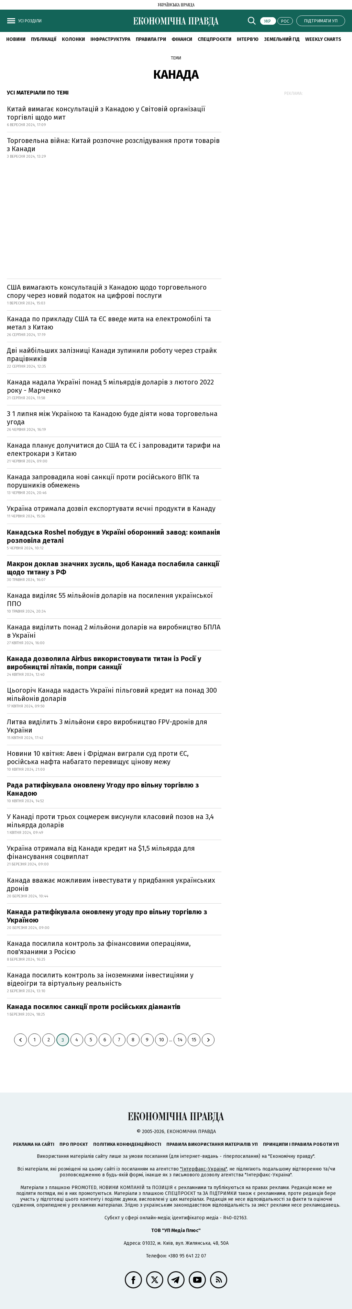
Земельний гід (282, 39)
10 (161, 1040)
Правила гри (151, 39)
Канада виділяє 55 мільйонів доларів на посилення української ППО (110, 599)
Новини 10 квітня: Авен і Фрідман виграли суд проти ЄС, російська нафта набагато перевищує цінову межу (98, 757)
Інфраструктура (110, 39)
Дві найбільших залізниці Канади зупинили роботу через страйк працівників (112, 354)
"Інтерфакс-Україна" (203, 1169)
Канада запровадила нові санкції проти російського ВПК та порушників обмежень (103, 481)
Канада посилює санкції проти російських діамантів (93, 1007)
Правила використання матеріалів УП (212, 1144)
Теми (176, 58)
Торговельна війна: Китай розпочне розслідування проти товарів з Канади (113, 144)
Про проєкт (73, 1144)
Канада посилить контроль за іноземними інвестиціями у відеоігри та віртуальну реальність (100, 979)
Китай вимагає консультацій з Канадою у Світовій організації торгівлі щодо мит (106, 113)
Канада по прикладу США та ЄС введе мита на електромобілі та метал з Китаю (109, 323)
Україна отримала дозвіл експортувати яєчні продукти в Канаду (111, 508)
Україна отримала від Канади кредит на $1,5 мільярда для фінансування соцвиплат (101, 852)
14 (180, 1040)
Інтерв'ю (247, 39)
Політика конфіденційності (127, 1144)
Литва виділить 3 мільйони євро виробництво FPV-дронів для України (107, 726)
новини (15, 39)
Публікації (43, 39)
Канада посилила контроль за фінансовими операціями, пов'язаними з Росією (99, 947)
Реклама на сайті (33, 1144)
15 (193, 1040)
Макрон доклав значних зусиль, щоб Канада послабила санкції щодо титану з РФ (113, 568)
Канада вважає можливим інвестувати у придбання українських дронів (111, 884)
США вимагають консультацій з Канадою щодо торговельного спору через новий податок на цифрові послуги (107, 291)
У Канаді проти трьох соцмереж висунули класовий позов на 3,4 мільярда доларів (110, 821)
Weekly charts (323, 39)
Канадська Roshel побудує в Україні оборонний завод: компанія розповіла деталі (113, 536)
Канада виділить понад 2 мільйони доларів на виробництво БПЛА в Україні (113, 631)
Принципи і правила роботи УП (301, 1144)
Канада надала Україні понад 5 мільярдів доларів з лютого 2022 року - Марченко (110, 386)
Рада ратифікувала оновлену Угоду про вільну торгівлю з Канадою (103, 789)
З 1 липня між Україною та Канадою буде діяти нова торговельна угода (112, 418)
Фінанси (182, 39)
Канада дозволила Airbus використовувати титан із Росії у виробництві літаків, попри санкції (104, 662)
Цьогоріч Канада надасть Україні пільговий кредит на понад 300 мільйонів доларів (112, 694)
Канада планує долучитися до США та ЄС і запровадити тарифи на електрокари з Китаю (113, 449)
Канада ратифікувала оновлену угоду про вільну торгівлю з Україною (107, 916)
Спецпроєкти (214, 39)
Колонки (73, 39)
